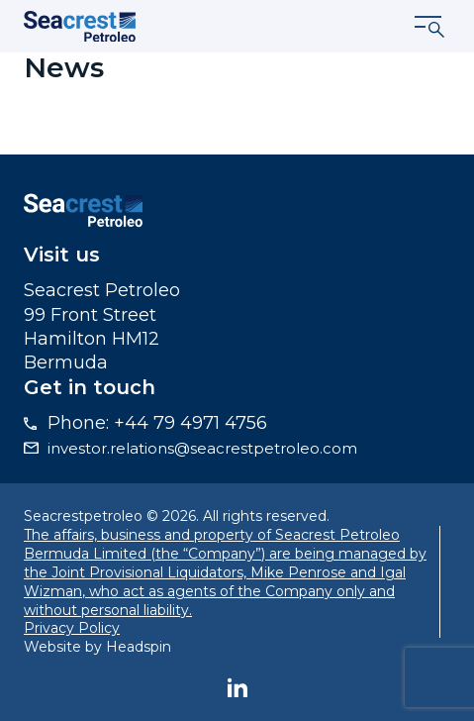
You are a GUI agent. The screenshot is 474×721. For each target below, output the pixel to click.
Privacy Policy (72, 628)
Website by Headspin (97, 647)
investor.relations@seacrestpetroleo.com (202, 448)
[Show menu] (430, 27)
